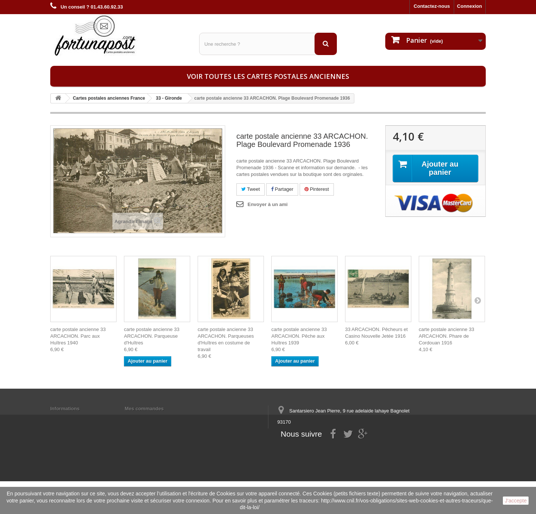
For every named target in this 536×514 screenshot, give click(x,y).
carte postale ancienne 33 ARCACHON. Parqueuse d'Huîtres (151, 336)
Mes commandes (144, 408)
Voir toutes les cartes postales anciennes (268, 76)
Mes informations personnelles (160, 418)
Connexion (469, 6)
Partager (282, 189)
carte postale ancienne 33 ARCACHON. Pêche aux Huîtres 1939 (299, 336)
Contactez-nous (432, 6)
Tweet (250, 189)
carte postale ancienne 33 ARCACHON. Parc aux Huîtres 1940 (78, 336)
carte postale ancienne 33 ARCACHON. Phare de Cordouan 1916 (446, 336)
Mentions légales (69, 418)
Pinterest (316, 189)
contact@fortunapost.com (334, 449)
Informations (65, 408)
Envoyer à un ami (268, 204)
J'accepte (516, 501)
